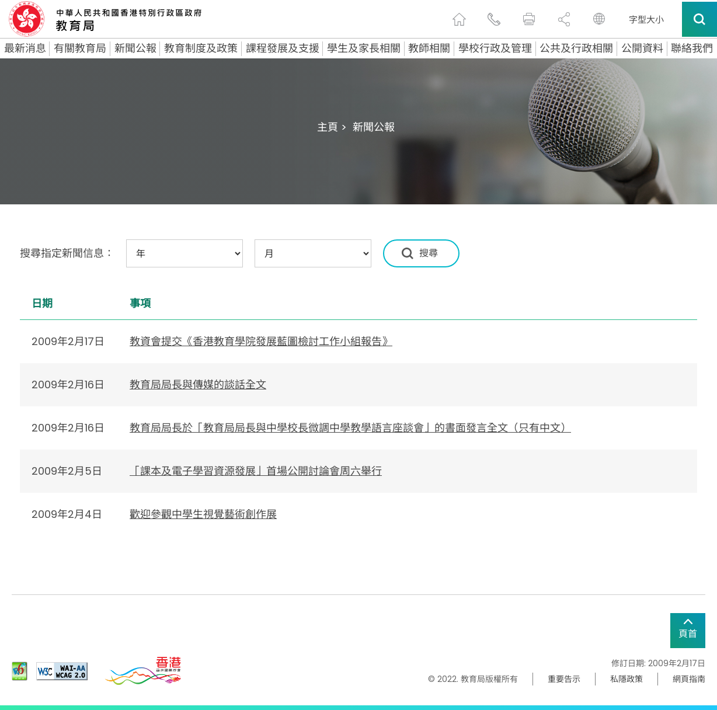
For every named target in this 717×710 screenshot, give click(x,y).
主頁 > (332, 127)
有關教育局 (80, 48)
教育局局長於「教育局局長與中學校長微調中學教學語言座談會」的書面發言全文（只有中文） (350, 427)
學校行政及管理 (495, 48)
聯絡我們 (692, 48)
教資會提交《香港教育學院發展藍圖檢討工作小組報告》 (261, 341)
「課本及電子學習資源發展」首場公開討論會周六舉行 (256, 471)
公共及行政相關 (576, 48)
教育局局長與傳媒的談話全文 (198, 384)
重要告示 (564, 679)
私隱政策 (626, 679)
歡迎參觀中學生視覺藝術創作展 (203, 514)
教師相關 (429, 48)
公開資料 (642, 48)
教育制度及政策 (201, 48)
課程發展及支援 (282, 48)
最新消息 (25, 48)
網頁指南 (689, 679)
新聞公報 (135, 48)
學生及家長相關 (364, 48)
